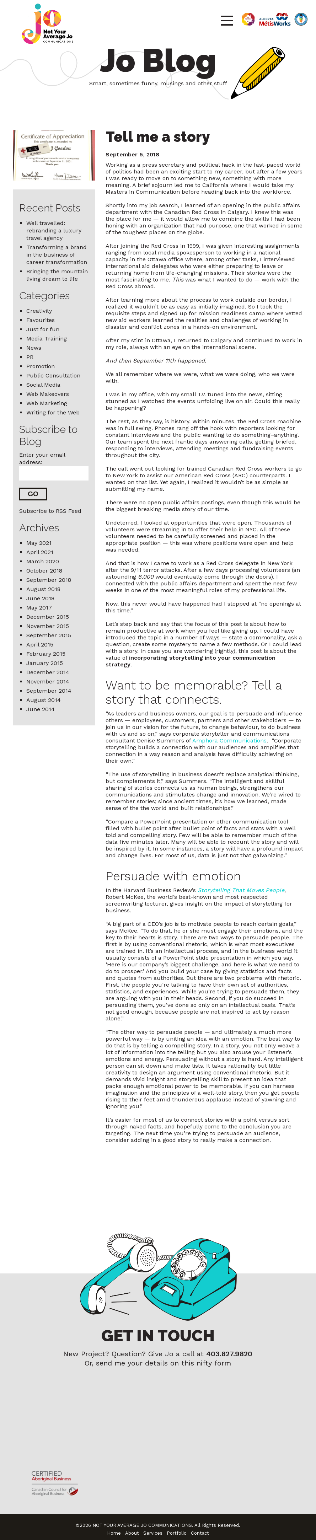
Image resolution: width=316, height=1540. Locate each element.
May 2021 (39, 543)
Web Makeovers (47, 394)
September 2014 (48, 691)
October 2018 (44, 571)
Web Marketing (46, 403)
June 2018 (40, 598)
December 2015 (47, 617)
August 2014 (43, 700)
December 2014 (47, 672)
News (33, 347)
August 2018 (43, 589)
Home (114, 1528)
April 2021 (39, 552)
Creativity (39, 310)
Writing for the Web (53, 412)
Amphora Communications (229, 740)
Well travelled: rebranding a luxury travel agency (53, 230)
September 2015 (48, 635)
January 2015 (44, 663)
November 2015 (47, 626)
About (132, 1528)
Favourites (40, 320)
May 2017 (39, 608)
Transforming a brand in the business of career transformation (56, 254)
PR (29, 357)
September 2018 (48, 580)
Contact (200, 1528)
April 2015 (39, 645)
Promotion (40, 366)
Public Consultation (53, 375)
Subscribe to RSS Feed (50, 511)
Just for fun (42, 329)
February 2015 (45, 654)
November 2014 (47, 681)
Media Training (46, 338)
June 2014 (40, 709)
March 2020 (42, 561)
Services (152, 1528)
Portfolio (177, 1528)
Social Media (43, 384)
